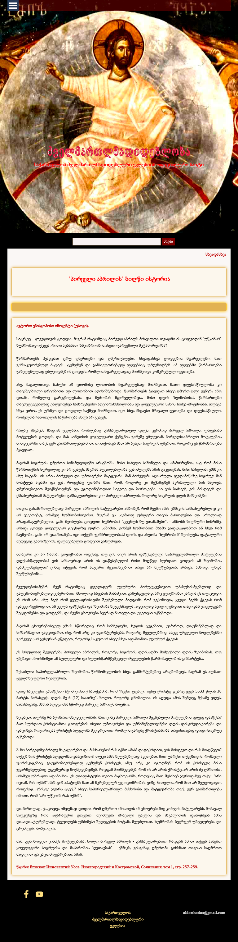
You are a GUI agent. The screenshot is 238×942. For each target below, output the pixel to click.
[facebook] (26, 894)
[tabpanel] (119, 279)
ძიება (168, 241)
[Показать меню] (13, 5)
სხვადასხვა (215, 254)
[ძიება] (117, 241)
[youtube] (39, 894)
